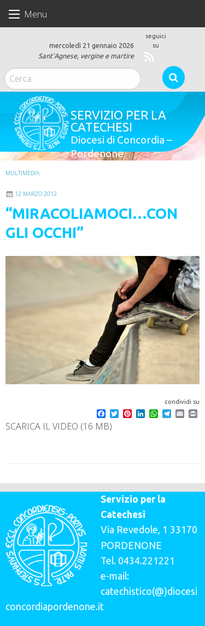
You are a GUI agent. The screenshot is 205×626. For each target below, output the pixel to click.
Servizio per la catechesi (118, 121)
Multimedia (22, 173)
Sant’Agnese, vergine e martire (86, 55)
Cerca (173, 77)
